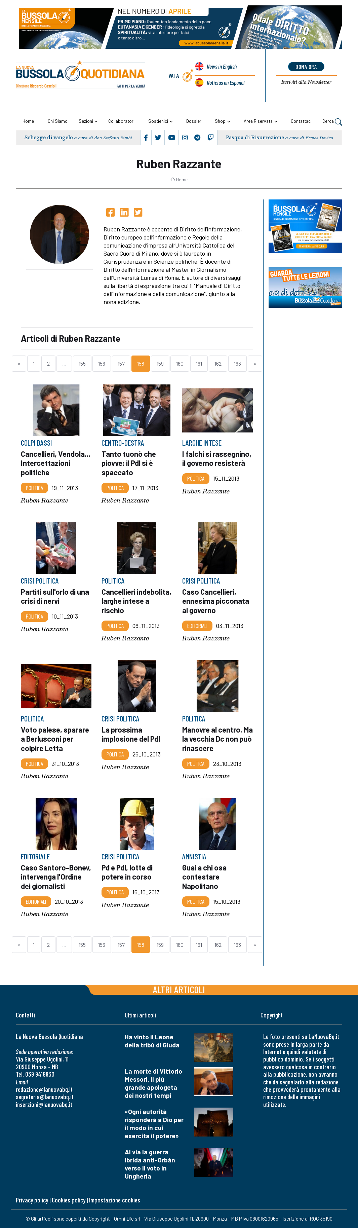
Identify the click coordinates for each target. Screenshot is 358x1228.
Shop (220, 121)
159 (160, 363)
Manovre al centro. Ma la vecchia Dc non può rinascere (215, 738)
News (221, 67)
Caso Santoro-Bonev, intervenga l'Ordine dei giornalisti (56, 876)
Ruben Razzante (44, 500)
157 (121, 363)
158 (140, 363)
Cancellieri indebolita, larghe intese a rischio (136, 601)
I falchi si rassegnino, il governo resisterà (216, 458)
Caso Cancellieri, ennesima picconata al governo (215, 601)
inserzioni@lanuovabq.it (44, 1104)
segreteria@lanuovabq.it (45, 1097)
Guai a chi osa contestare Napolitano (204, 876)
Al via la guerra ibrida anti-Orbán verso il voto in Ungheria (150, 1164)
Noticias (225, 82)
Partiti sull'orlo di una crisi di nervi (55, 596)
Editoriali (197, 625)
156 (101, 363)
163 (237, 363)
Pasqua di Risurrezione (255, 138)
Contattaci (301, 121)
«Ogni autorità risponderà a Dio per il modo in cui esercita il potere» (154, 1124)
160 (180, 363)
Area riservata (258, 121)
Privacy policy (32, 1200)
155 (82, 363)
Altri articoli (179, 989)
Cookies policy (68, 1200)
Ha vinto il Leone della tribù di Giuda (152, 1041)
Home (28, 121)
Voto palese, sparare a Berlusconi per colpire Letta (55, 738)
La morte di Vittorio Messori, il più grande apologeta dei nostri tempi (153, 1083)
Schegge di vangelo (49, 138)
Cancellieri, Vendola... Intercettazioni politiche (56, 463)
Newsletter (306, 82)
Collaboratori (121, 121)
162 (218, 363)
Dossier (193, 121)
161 (199, 363)
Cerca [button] (332, 121)
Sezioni (86, 121)
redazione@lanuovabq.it (44, 1089)
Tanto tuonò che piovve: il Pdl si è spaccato (129, 463)
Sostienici (158, 121)
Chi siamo (58, 121)
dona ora (306, 66)
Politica (34, 487)
